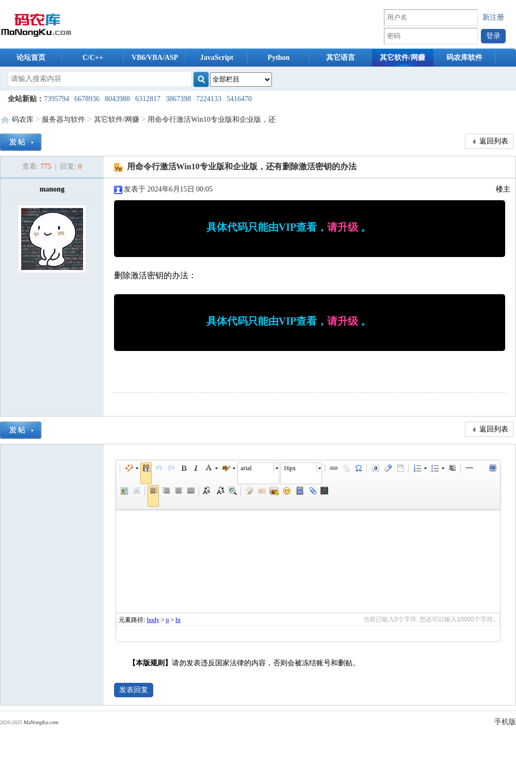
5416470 (239, 99)
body (153, 619)
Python (279, 57)
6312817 (147, 99)
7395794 (56, 99)
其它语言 (340, 57)
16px (289, 468)
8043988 (117, 99)
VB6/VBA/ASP (155, 57)
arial (245, 468)
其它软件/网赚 (402, 57)
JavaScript (217, 57)
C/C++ (93, 57)
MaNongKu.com (41, 722)
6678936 (87, 99)
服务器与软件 (63, 119)
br (178, 619)
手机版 (505, 722)
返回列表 (489, 141)
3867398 (178, 99)
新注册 (493, 17)
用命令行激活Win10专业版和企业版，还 (212, 119)
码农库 (23, 119)
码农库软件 (464, 57)
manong (52, 189)
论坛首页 (31, 57)
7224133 (208, 99)
